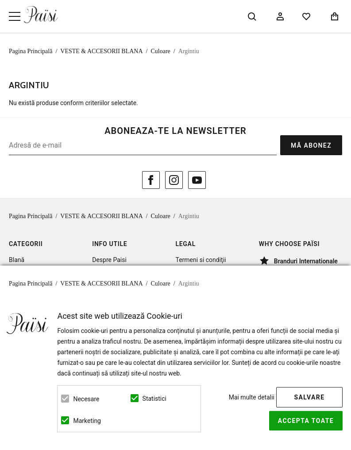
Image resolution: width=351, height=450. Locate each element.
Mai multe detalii (251, 397)
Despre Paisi (109, 259)
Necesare (86, 399)
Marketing (87, 420)
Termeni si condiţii (201, 259)
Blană (16, 259)
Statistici (154, 398)
